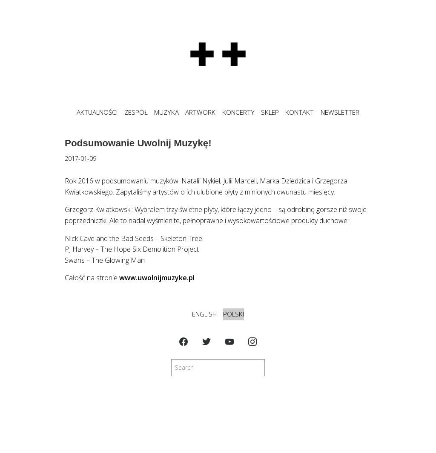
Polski (233, 314)
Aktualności (97, 112)
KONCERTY (238, 112)
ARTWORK (200, 112)
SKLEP (270, 112)
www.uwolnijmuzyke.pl (157, 277)
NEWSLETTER (340, 112)
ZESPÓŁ (136, 112)
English (204, 314)
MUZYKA (166, 112)
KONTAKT (299, 112)
